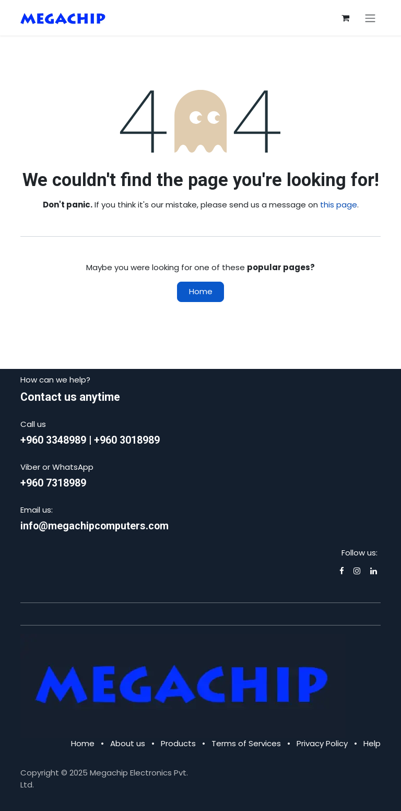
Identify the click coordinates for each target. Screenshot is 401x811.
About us (127, 743)
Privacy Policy (322, 743)
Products (178, 743)
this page (338, 204)
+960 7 (36, 483)
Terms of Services (246, 743)
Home (201, 291)
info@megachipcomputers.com (94, 526)
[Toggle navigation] (370, 18)
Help (372, 743)
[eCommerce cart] (345, 17)
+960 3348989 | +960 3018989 (90, 440)
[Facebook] (341, 571)
